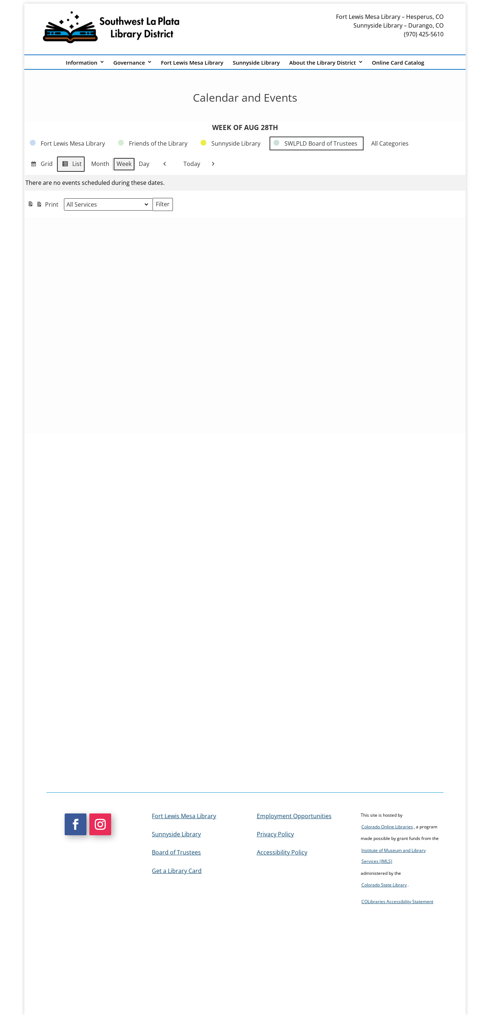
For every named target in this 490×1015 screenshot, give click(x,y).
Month (100, 164)
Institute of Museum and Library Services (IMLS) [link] (393, 855)
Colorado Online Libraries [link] (387, 827)
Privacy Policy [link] (275, 834)
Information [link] (81, 62)
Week (124, 164)
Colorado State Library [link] (384, 885)
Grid (40, 165)
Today (189, 164)
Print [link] (42, 205)
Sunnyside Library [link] (256, 62)
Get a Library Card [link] (177, 871)
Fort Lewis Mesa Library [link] (192, 62)
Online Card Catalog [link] (398, 62)
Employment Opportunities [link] (294, 816)
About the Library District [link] (322, 62)
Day (144, 164)
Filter (164, 205)
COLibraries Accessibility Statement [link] (397, 901)
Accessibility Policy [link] (282, 852)
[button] (75, 824)
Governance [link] (129, 62)
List (71, 165)
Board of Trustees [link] (176, 852)
